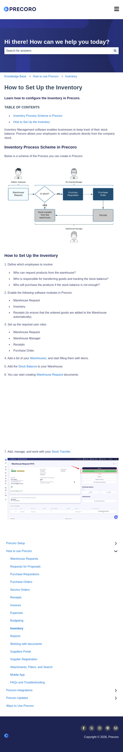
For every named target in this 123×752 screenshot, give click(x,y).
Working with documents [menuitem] (26, 643)
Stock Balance (27, 366)
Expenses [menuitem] (16, 612)
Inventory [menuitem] (16, 628)
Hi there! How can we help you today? (56, 41)
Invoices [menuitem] (15, 605)
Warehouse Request (49, 374)
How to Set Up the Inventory (31, 122)
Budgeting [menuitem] (16, 620)
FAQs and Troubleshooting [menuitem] (27, 682)
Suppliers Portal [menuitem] (20, 651)
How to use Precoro (46, 76)
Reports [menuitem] (15, 636)
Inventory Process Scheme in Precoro (37, 115)
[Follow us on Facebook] (84, 728)
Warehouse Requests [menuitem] (24, 558)
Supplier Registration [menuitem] (23, 659)
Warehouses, (38, 358)
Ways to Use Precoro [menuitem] (20, 705)
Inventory (71, 76)
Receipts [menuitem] (16, 597)
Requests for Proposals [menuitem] (25, 566)
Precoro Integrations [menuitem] (19, 690)
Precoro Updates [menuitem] (17, 697)
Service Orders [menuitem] (20, 589)
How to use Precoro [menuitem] (19, 551)
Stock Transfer (61, 451)
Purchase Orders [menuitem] (21, 581)
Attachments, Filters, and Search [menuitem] (31, 667)
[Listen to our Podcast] (108, 728)
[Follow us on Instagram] (100, 728)
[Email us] (116, 728)
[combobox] (58, 50)
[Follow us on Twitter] (92, 728)
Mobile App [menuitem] (17, 674)
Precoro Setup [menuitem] (15, 543)
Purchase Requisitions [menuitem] (24, 574)
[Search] (115, 50)
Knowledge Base (15, 76)
